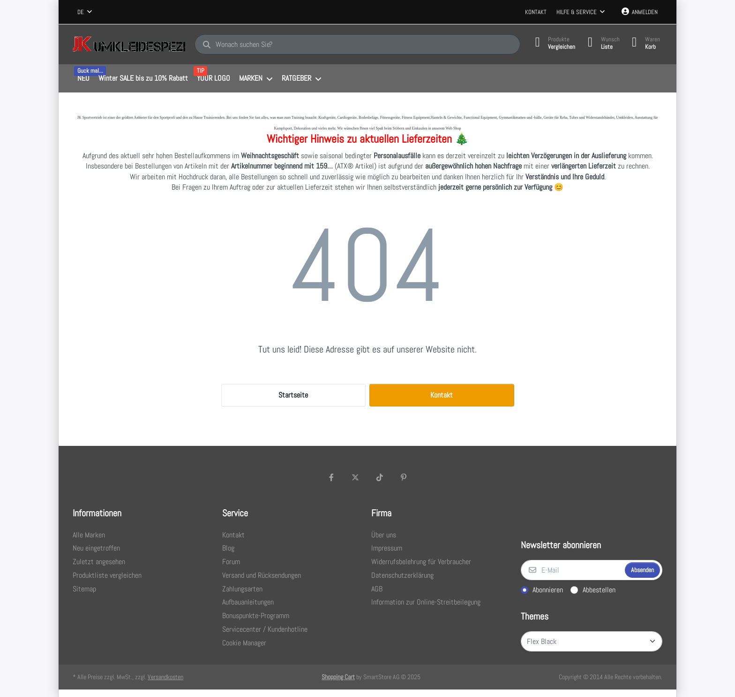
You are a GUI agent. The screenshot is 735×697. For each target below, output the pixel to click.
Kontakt (536, 12)
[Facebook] (331, 477)
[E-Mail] (572, 570)
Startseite (293, 395)
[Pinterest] (404, 477)
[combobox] (85, 12)
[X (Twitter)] (355, 477)
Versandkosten (165, 677)
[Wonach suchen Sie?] (355, 44)
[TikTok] (379, 477)
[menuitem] (83, 79)
